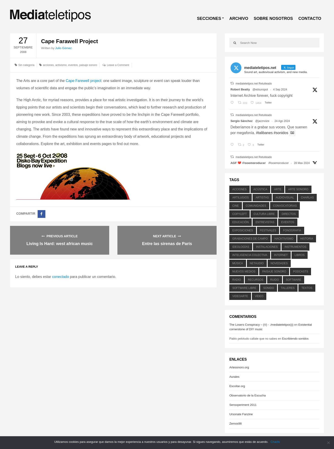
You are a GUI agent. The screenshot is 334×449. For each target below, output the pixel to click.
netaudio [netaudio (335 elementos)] (257, 263)
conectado (60, 277)
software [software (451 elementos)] (293, 279)
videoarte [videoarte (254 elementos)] (240, 296)
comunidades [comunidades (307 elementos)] (256, 205)
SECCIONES (209, 18)
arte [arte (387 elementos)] (277, 189)
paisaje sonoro (88, 65)
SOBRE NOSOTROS (273, 18)
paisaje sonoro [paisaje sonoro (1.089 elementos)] (274, 271)
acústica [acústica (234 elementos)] (260, 189)
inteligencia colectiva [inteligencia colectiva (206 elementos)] (249, 255)
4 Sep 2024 (280, 89)
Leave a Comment (118, 65)
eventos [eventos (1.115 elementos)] (287, 222)
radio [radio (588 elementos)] (236, 279)
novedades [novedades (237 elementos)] (279, 263)
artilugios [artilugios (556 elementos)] (240, 197)
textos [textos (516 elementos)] (306, 288)
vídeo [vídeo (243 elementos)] (259, 296)
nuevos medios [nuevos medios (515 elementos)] (243, 271)
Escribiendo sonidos (295, 338)
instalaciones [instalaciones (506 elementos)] (267, 246)
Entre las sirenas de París (167, 243)
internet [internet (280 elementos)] (281, 255)
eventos (73, 65)
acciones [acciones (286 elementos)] (239, 189)
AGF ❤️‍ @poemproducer (248, 163)
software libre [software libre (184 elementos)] (244, 288)
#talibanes (264, 133)
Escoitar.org (237, 386)
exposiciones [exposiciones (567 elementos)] (242, 230)
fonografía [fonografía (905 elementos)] (292, 230)
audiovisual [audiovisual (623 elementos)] (285, 197)
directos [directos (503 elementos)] (289, 214)
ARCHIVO (238, 18)
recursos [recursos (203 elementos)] (255, 279)
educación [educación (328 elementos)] (240, 222)
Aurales (234, 376)
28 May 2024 (302, 163)
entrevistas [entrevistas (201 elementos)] (265, 222)
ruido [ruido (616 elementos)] (274, 279)
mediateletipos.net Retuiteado (254, 83)
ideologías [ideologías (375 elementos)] (240, 246)
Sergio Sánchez (241, 121)
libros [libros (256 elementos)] (300, 255)
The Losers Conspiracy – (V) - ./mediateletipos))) (261, 324)
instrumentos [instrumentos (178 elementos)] (295, 246)
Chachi (275, 442)
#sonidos (281, 133)
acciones (48, 65)
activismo (61, 65)
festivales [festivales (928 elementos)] (268, 230)
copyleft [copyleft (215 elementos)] (239, 214)
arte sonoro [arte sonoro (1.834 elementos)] (298, 189)
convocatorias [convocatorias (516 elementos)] (285, 205)
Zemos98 (235, 423)
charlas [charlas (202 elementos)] (307, 197)
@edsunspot (260, 89)
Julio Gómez (63, 48)
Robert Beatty (240, 89)
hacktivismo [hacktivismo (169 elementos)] (283, 238)
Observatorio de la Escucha (247, 395)
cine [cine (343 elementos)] (235, 205)
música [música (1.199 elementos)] (237, 263)
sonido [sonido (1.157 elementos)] (268, 288)
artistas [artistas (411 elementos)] (262, 197)
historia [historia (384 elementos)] (306, 238)
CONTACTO (309, 18)
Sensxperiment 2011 (242, 405)
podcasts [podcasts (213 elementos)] (300, 271)
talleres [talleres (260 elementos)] (288, 288)
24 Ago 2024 (282, 121)
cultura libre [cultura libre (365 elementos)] (264, 214)
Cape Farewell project (83, 81)
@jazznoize (262, 121)
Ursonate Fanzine (241, 414)
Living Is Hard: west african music (59, 243)
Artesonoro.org (239, 367)
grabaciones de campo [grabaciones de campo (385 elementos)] (250, 238)
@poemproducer (278, 163)
